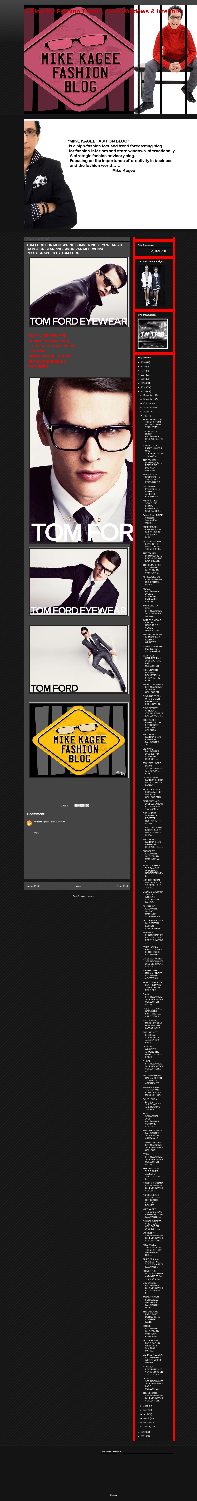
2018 (143, 370)
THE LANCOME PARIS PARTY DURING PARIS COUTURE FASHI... (151, 1316)
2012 (143, 1432)
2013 (143, 391)
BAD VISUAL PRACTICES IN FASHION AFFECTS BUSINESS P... (151, 491)
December (148, 395)
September (148, 407)
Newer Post (33, 886)
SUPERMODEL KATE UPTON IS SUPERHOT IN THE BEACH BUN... (152, 532)
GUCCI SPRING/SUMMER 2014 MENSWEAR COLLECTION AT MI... (153, 1066)
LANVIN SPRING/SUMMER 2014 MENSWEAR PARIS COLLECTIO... (153, 1383)
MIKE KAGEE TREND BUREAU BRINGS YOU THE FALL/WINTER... (153, 1213)
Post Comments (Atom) (83, 896)
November (148, 399)
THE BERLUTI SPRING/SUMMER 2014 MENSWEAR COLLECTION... (153, 1397)
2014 (143, 387)
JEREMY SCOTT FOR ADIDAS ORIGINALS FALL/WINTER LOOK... (151, 1302)
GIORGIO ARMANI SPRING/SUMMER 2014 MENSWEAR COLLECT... (153, 1146)
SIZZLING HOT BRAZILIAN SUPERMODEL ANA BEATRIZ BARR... (151, 1037)
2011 (143, 1436)
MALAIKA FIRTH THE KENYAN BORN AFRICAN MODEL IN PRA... (152, 1091)
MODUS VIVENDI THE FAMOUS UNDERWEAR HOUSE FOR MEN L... (153, 870)
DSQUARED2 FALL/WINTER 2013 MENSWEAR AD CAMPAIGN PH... (153, 1288)
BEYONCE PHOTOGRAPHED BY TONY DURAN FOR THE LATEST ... (153, 937)
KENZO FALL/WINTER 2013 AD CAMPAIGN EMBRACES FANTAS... (151, 595)
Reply (36, 832)
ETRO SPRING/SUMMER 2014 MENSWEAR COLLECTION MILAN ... (153, 1159)
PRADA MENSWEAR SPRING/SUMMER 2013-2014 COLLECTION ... (153, 688)
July (145, 416)
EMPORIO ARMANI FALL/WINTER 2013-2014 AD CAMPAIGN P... (152, 1134)
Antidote (38, 822)
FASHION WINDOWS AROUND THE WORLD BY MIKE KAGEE (152, 1051)
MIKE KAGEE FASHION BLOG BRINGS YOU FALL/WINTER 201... (152, 739)
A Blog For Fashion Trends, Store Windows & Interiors (102, 11)
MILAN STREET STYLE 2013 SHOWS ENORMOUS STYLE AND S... (152, 505)
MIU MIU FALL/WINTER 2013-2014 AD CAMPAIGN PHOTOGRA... (151, 1331)
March (146, 1418)
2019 (143, 366)
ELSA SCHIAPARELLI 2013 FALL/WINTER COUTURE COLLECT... (151, 1120)
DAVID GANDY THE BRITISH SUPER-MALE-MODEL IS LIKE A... (152, 831)
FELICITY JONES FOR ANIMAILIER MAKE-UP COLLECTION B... (152, 793)
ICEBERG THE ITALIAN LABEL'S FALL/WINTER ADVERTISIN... (152, 974)
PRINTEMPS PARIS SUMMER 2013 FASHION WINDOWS (152, 638)
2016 (143, 379)
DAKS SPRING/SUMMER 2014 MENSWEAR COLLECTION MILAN (153, 999)
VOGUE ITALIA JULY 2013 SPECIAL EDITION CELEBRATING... (153, 924)
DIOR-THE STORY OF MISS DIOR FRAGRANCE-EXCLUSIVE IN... (152, 700)
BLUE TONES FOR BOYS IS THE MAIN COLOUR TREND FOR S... (152, 545)
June (146, 1406)
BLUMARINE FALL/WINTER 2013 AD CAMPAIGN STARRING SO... (152, 911)
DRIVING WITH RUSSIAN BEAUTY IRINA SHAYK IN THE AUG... (151, 675)
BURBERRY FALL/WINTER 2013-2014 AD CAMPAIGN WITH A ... (152, 856)
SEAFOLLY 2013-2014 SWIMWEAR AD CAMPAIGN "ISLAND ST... (153, 805)
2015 (143, 383)
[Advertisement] (47, 1469)
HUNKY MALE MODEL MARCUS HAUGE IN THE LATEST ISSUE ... (152, 1024)
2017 (143, 375)
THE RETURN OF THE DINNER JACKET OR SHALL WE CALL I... (152, 1173)
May (145, 1410)
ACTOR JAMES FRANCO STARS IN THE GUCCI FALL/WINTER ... (152, 951)
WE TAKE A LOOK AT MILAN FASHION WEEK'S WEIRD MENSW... (153, 1359)
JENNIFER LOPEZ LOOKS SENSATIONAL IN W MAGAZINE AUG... (152, 768)
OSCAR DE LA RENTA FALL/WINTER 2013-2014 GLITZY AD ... (153, 436)
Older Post (122, 886)
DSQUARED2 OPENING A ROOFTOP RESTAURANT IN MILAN (152, 818)
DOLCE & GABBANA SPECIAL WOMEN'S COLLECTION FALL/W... (153, 897)
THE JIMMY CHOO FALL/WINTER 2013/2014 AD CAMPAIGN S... (152, 569)
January (147, 1426)
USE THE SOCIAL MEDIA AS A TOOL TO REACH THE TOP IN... (153, 884)
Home (78, 886)
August (146, 411)
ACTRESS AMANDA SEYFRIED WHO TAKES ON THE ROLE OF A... (152, 986)
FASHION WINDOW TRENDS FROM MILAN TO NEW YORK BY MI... (152, 423)
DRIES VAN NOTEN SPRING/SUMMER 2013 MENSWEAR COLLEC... (153, 962)
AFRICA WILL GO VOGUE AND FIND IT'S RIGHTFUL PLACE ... (153, 581)
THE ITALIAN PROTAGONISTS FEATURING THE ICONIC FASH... (152, 557)
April (145, 1414)
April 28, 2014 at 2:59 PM (54, 822)
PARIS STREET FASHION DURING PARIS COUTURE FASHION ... (153, 781)
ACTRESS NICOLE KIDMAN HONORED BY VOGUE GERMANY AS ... (152, 625)
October (147, 403)
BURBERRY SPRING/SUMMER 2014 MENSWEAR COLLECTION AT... (153, 1237)
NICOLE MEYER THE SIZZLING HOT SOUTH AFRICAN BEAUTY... (151, 1200)
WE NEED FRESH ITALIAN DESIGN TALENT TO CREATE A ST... (152, 1079)
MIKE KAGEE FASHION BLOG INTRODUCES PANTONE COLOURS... (152, 725)
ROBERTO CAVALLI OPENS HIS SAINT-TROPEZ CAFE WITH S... (152, 1012)
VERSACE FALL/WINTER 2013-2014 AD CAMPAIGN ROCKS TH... (151, 754)
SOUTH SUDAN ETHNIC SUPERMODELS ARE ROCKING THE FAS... (152, 1104)
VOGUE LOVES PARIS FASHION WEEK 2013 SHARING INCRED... (152, 1345)
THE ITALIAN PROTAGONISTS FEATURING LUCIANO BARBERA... (152, 465)
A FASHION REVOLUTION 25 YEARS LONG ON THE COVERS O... (153, 1371)
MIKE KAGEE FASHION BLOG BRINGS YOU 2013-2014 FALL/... (153, 843)
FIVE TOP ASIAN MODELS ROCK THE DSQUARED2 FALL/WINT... (153, 1263)
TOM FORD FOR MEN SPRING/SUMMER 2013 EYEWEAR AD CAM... (153, 610)
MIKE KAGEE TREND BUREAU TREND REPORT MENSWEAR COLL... (152, 1250)
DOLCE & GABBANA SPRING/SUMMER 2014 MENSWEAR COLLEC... (153, 1187)
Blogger (113, 1495)
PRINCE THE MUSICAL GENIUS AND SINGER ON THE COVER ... (153, 1275)
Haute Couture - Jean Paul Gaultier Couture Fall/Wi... (153, 649)
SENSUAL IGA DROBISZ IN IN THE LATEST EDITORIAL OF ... (152, 478)
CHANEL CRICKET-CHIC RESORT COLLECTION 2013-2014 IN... (152, 1225)
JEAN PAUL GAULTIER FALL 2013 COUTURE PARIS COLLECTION (152, 660)
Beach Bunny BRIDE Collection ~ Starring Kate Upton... (153, 519)
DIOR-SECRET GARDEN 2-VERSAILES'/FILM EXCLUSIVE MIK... (153, 712)
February (147, 1422)
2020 (143, 362)
